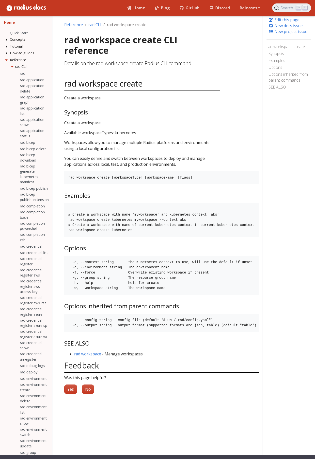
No (88, 389)
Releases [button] (248, 8)
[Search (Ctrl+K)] (291, 7)
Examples (276, 60)
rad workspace (87, 354)
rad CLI (94, 24)
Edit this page (283, 19)
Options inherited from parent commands (288, 77)
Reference (73, 24)
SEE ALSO (277, 87)
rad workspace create (286, 46)
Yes (70, 389)
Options (275, 67)
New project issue (287, 31)
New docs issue (285, 25)
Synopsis (276, 53)
